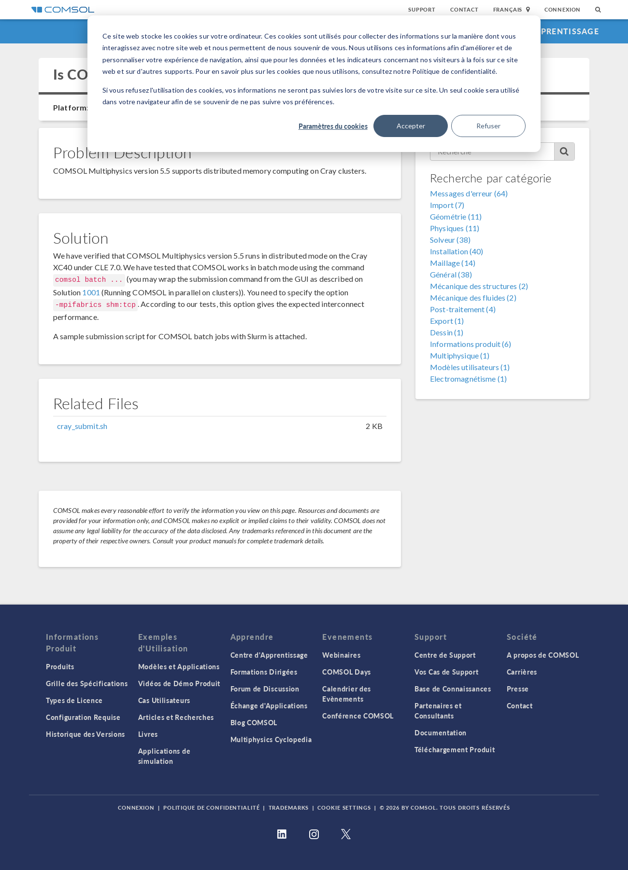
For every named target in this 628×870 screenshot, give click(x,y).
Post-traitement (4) (463, 309)
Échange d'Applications (269, 705)
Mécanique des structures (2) (479, 285)
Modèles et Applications (179, 666)
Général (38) (451, 274)
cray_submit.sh (82, 425)
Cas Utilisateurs (164, 700)
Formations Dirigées (264, 672)
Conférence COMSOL (358, 715)
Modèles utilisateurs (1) (470, 367)
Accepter (411, 126)
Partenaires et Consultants (438, 710)
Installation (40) (457, 251)
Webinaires (341, 655)
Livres (148, 734)
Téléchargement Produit (454, 749)
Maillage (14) (452, 262)
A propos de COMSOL (543, 655)
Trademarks (289, 807)
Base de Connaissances (452, 688)
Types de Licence (74, 700)
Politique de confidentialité (211, 807)
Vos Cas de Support (446, 672)
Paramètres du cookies (333, 126)
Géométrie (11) (456, 216)
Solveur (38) (450, 239)
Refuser (488, 126)
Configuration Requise (83, 717)
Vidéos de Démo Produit (179, 683)
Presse (518, 688)
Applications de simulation (164, 756)
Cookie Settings (344, 807)
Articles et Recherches (176, 717)
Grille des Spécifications (87, 683)
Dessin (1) (447, 332)
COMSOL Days (346, 672)
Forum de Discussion (265, 688)
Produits (60, 666)
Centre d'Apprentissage (542, 31)
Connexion (562, 9)
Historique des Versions (85, 734)
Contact (464, 9)
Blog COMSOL (254, 722)
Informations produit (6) (471, 343)
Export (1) (447, 320)
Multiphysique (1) (460, 355)
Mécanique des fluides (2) (473, 297)
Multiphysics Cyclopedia (271, 739)
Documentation (440, 732)
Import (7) (447, 204)
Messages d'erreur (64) (469, 193)
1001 (91, 292)
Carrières (522, 672)
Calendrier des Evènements (346, 694)
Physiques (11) (454, 228)
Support (422, 9)
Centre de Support (445, 655)
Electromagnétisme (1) (468, 378)
